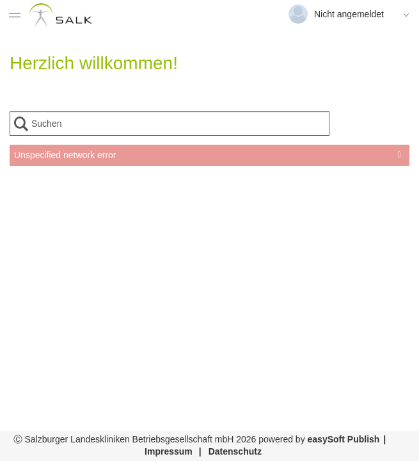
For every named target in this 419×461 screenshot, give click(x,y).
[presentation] (209, 198)
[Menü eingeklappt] (15, 15)
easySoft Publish (344, 439)
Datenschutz (235, 451)
